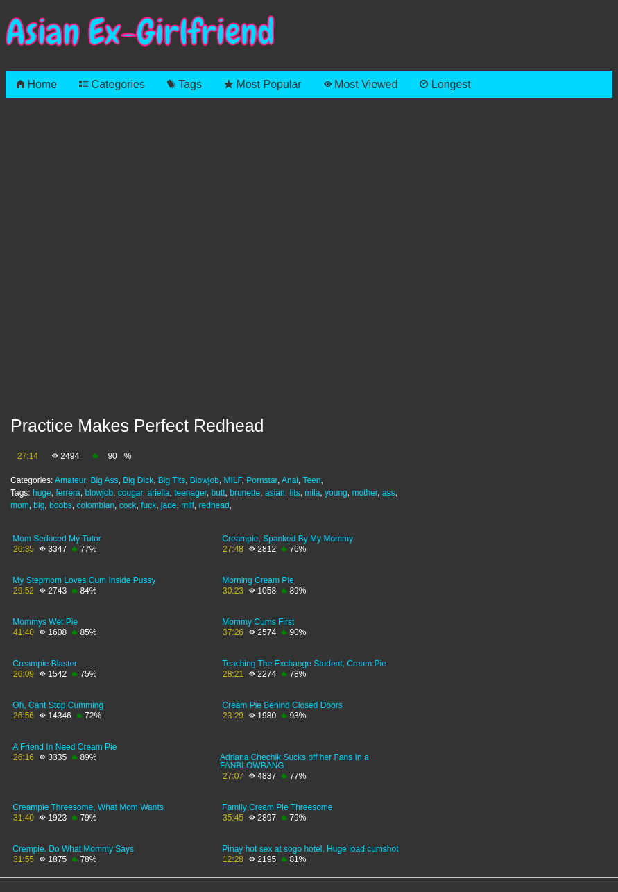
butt (218, 493)
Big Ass (104, 480)
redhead (214, 505)
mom (19, 505)
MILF (233, 480)
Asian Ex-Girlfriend (140, 32)
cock (128, 505)
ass (388, 493)
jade (169, 505)
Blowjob (204, 480)
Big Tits (171, 480)
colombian (95, 505)
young (336, 493)
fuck (148, 505)
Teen (311, 480)
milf (187, 505)
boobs (60, 505)
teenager (190, 493)
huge (42, 493)
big (38, 505)
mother (364, 493)
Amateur (70, 480)
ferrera (67, 493)
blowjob (99, 493)
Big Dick (138, 480)
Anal (290, 480)
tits (294, 493)
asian (275, 493)
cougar (130, 493)
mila (312, 493)
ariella (158, 493)
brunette (245, 493)
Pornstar (261, 480)
